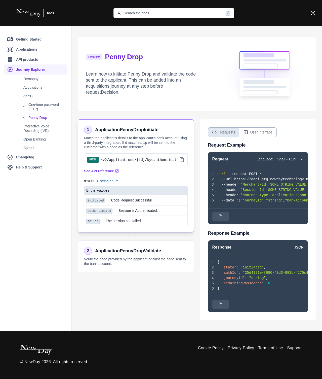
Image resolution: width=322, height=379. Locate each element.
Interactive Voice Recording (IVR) (36, 128)
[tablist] (242, 132)
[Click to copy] (220, 216)
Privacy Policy (241, 348)
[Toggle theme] (313, 13)
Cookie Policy (211, 348)
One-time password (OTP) (43, 106)
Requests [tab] (222, 132)
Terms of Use (270, 348)
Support (294, 348)
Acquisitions (32, 87)
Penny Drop (37, 118)
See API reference (101, 171)
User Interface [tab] (257, 132)
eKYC (28, 96)
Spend (28, 148)
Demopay (30, 79)
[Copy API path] (181, 159)
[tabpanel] (258, 227)
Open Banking (34, 139)
